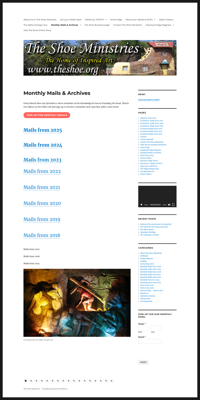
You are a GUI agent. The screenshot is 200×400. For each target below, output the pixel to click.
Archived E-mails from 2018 (151, 123)
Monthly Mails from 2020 (150, 272)
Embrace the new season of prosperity (155, 224)
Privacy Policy (145, 158)
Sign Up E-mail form (148, 166)
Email (142, 337)
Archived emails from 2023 (151, 134)
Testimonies (145, 299)
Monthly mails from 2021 (150, 274)
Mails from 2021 (41, 187)
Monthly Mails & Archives (64, 25)
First (140, 332)
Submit (143, 362)
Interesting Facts (147, 264)
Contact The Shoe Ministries (127, 25)
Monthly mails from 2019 (150, 269)
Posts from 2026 (147, 288)
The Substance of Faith (149, 235)
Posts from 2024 (147, 155)
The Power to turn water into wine (154, 227)
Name (142, 324)
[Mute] (169, 204)
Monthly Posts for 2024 (149, 280)
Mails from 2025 (42, 130)
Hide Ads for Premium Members (153, 145)
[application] (157, 196)
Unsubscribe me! (147, 171)
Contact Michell (146, 139)
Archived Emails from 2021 (151, 131)
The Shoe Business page (97, 25)
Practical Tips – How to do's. (152, 291)
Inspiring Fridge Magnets (158, 25)
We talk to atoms (147, 229)
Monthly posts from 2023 (150, 283)
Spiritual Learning (147, 296)
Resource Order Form (149, 161)
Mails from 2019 (41, 219)
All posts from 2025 (148, 118)
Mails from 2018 (41, 235)
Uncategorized (146, 301)
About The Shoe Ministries (151, 253)
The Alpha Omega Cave (35, 25)
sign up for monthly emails (47, 115)
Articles (143, 137)
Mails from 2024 (42, 145)
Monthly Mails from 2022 (150, 277)
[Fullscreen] (173, 204)
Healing (143, 261)
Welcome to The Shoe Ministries (39, 19)
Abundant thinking (148, 232)
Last (152, 332)
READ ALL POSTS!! (94, 19)
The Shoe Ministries (31, 389)
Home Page (116, 19)
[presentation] (157, 355)
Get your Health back (71, 19)
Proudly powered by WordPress (54, 389)
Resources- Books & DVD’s (139, 19)
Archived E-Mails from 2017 (151, 121)
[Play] (141, 204)
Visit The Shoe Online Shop (37, 30)
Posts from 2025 (147, 285)
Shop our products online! (149, 100)
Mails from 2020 (42, 203)
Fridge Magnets (146, 258)
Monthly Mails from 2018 (150, 266)
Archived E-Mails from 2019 (151, 126)
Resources (144, 293)
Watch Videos (166, 19)
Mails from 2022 (42, 171)
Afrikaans (144, 256)
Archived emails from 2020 (151, 129)
